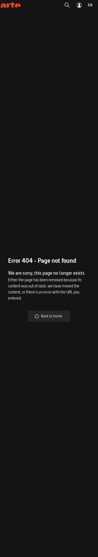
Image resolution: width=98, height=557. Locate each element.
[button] (67, 5)
